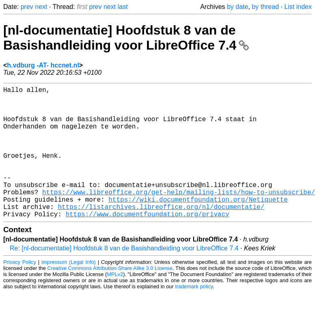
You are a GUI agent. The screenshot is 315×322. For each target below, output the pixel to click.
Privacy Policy (19, 291)
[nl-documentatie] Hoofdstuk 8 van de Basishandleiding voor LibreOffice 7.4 (126, 37)
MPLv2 (115, 303)
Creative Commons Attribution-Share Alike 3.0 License (110, 297)
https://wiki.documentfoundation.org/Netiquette (198, 225)
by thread (265, 6)
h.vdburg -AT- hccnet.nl (43, 65)
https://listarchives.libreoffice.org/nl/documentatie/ (161, 234)
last (123, 6)
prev (27, 6)
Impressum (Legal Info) (68, 291)
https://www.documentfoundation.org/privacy (147, 243)
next (41, 6)
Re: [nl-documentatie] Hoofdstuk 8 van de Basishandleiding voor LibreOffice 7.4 (124, 277)
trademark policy (194, 316)
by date (237, 6)
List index (298, 6)
